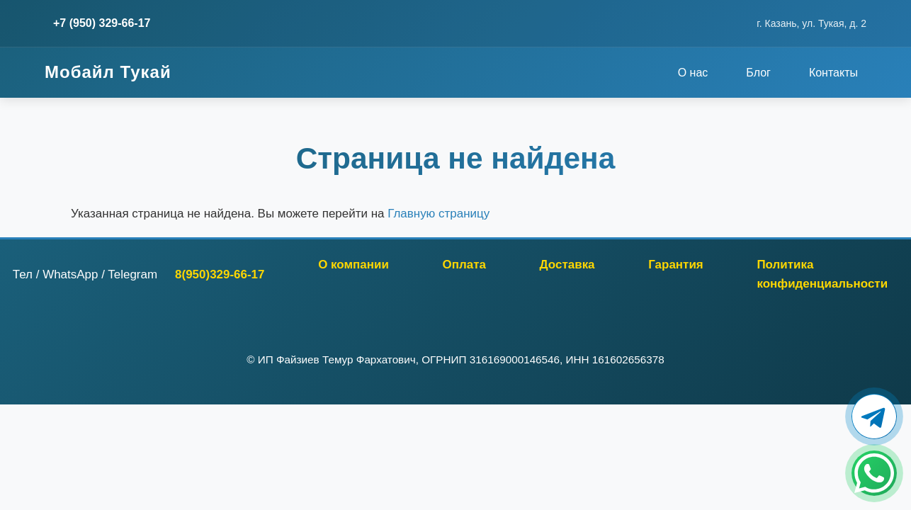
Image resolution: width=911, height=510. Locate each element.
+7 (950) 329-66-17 (101, 23)
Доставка (567, 264)
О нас (693, 73)
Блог (758, 73)
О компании (353, 264)
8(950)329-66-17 (219, 274)
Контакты (833, 73)
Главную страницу (438, 213)
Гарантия (675, 264)
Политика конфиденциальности (822, 274)
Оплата (464, 264)
